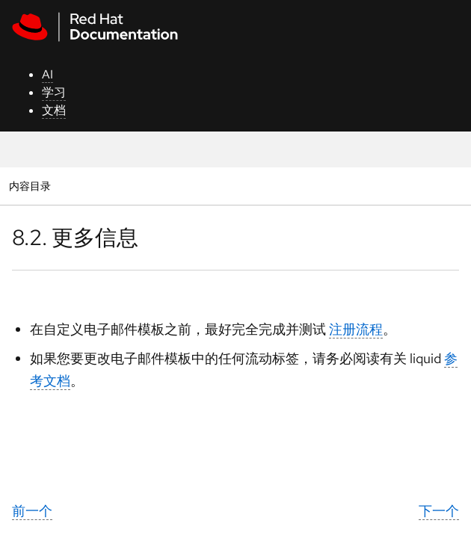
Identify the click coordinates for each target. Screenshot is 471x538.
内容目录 (29, 186)
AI (47, 74)
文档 (54, 110)
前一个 (32, 510)
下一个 (439, 510)
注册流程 (356, 329)
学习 (54, 92)
